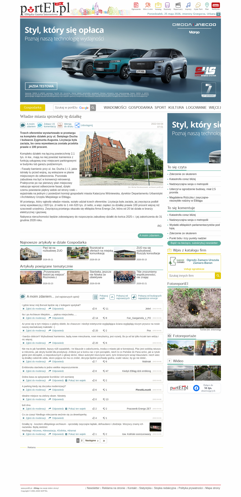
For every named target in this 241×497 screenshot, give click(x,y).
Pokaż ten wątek (75, 380)
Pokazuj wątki (104, 297)
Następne (92, 440)
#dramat (71, 430)
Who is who (148, 9)
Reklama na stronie (113, 488)
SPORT (160, 107)
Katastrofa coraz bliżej (182, 179)
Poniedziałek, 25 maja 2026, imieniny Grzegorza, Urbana (181, 14)
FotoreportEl (177, 284)
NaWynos (216, 5)
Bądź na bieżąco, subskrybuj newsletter (194, 243)
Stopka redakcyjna (165, 488)
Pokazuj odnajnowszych (123, 297)
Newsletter (93, 488)
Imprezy (188, 9)
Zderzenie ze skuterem (183, 174)
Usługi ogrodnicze (194, 269)
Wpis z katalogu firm (186, 250)
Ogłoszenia (136, 9)
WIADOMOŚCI (115, 107)
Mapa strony (212, 488)
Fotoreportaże (181, 336)
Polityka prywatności (191, 488)
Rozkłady (167, 9)
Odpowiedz (55, 308)
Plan (207, 9)
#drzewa (36, 430)
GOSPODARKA (141, 107)
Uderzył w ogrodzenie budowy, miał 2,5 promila (192, 191)
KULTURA (176, 107)
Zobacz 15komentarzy (50, 125)
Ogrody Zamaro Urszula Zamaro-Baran (203, 261)
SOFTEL (44, 491)
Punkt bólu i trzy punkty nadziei (187, 238)
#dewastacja (49, 430)
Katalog (158, 9)
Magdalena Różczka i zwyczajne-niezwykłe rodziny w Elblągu (189, 199)
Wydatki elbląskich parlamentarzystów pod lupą (194, 226)
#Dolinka (61, 430)
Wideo (175, 361)
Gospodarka (32, 107)
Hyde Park (198, 9)
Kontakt (132, 488)
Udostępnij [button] (87, 125)
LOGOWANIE (196, 107)
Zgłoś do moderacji (34, 308)
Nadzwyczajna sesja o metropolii (188, 184)
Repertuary (178, 9)
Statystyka (145, 488)
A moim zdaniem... (150, 235)
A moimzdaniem (31, 125)
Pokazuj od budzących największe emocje (150, 297)
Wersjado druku (68, 125)
